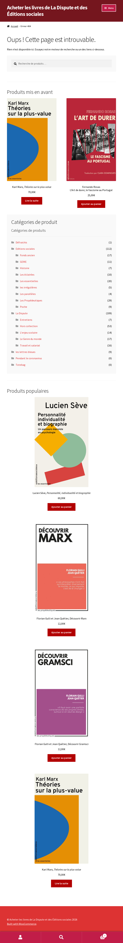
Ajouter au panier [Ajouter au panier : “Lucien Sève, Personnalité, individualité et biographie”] (61, 506)
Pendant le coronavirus (29, 358)
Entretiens (26, 319)
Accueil (14, 26)
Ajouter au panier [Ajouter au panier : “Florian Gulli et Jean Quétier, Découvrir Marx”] (61, 632)
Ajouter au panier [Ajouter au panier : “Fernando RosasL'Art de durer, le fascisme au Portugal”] (91, 204)
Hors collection (29, 326)
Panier (94, 935)
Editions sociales (25, 248)
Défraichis (21, 242)
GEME (23, 261)
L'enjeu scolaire (28, 332)
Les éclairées (27, 274)
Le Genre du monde (31, 339)
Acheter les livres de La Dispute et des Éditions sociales (47, 10)
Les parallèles (28, 294)
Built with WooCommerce (21, 923)
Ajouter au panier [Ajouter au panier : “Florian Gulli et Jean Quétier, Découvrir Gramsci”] (61, 757)
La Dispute (22, 313)
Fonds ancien (27, 255)
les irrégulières (28, 287)
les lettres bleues (25, 352)
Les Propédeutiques (31, 300)
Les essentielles (29, 281)
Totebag (20, 364)
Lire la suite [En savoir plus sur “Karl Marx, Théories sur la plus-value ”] (31, 200)
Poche (23, 306)
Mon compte (20, 937)
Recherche (61, 937)
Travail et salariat (30, 345)
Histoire (24, 268)
